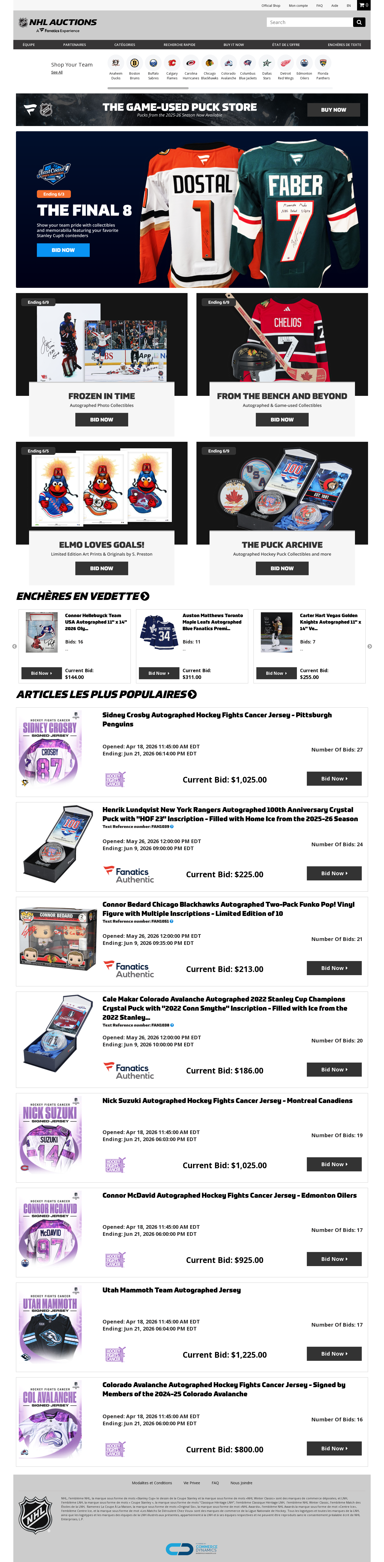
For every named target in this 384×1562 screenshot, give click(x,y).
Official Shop (271, 5)
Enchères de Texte (344, 44)
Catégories (124, 44)
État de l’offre (286, 44)
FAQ (320, 5)
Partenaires (74, 44)
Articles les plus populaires (106, 694)
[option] (75, 646)
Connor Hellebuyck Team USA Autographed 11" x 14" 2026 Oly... (96, 622)
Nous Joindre (241, 1482)
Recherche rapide (179, 44)
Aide (334, 5)
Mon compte (298, 5)
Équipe (29, 44)
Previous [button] (14, 646)
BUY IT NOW (234, 44)
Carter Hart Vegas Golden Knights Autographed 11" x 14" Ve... (330, 622)
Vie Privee (192, 1482)
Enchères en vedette (82, 596)
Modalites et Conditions (152, 1482)
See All (57, 72)
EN (349, 5)
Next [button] (369, 646)
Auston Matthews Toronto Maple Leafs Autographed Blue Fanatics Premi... (213, 622)
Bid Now (39, 673)
